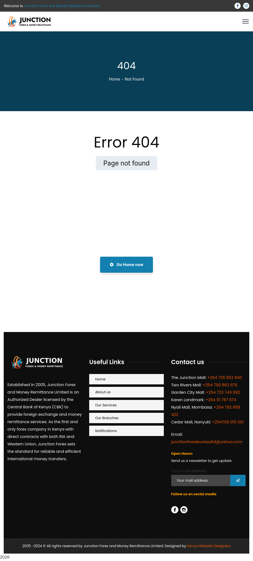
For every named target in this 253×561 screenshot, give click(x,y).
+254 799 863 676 (220, 385)
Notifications (106, 430)
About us (102, 392)
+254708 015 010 (228, 422)
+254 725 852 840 (224, 377)
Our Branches (107, 418)
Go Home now (126, 264)
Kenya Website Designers (209, 545)
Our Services (106, 405)
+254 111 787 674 (220, 400)
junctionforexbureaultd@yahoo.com (207, 442)
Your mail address (189, 471)
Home (114, 79)
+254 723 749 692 (223, 392)
